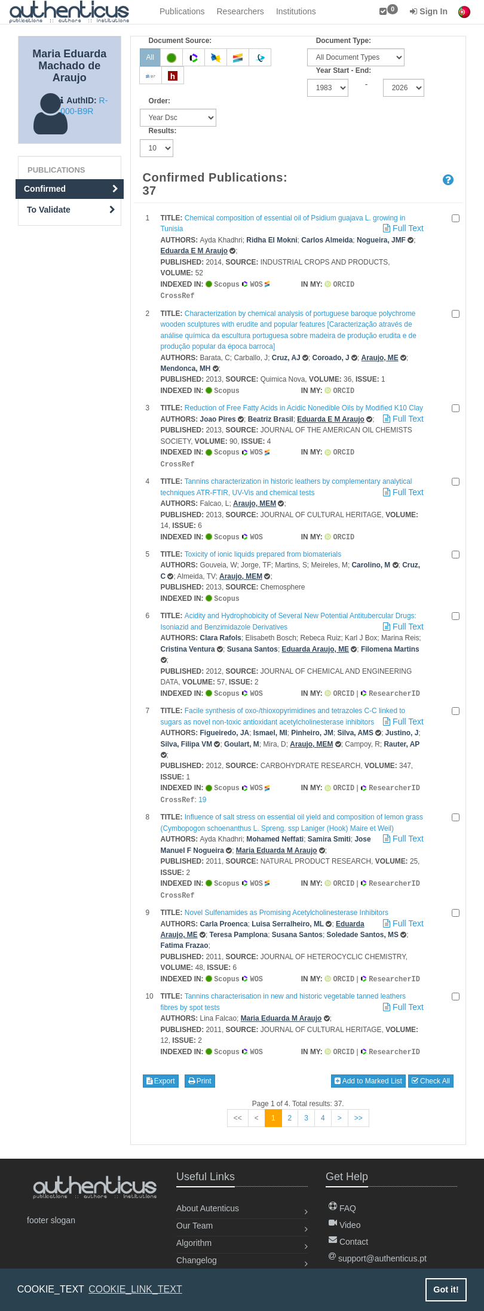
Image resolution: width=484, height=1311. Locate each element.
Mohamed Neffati (275, 833)
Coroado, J (331, 356)
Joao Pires (218, 417)
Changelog (196, 1260)
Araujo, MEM (254, 500)
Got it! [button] (445, 1289)
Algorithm (194, 1243)
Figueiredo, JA (225, 728)
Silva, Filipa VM (187, 739)
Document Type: (343, 40)
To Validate (71, 209)
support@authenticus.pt (378, 1258)
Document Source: (180, 40)
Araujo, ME (380, 356)
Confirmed (71, 189)
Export (160, 1073)
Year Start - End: (344, 70)
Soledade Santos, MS (363, 927)
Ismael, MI (270, 728)
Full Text (402, 228)
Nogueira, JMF (381, 240)
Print (200, 1073)
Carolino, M (371, 561)
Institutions (296, 11)
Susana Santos (252, 645)
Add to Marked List (368, 1073)
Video (344, 1225)
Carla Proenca (224, 917)
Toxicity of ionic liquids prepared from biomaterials (263, 550)
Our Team (194, 1225)
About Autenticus (207, 1208)
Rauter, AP (401, 739)
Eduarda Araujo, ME (315, 645)
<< (238, 1110)
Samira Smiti (329, 833)
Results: (163, 131)
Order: (159, 101)
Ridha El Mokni (271, 240)
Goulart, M (241, 739)
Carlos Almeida (327, 240)
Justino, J (402, 728)
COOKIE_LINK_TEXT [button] (135, 1289)
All (150, 57)
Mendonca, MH (186, 367)
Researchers (240, 11)
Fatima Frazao (185, 938)
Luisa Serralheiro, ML (288, 917)
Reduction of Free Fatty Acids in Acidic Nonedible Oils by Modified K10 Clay (304, 406)
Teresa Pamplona (239, 927)
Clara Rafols (220, 634)
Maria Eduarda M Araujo (276, 844)
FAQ (342, 1208)
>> (358, 1110)
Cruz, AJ (286, 356)
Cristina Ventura (188, 645)
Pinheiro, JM (312, 728)
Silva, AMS (355, 728)
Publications (182, 11)
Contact (348, 1241)
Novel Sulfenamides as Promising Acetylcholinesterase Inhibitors (286, 905)
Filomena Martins (390, 645)
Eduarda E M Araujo (194, 251)
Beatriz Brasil (270, 417)
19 (202, 794)
